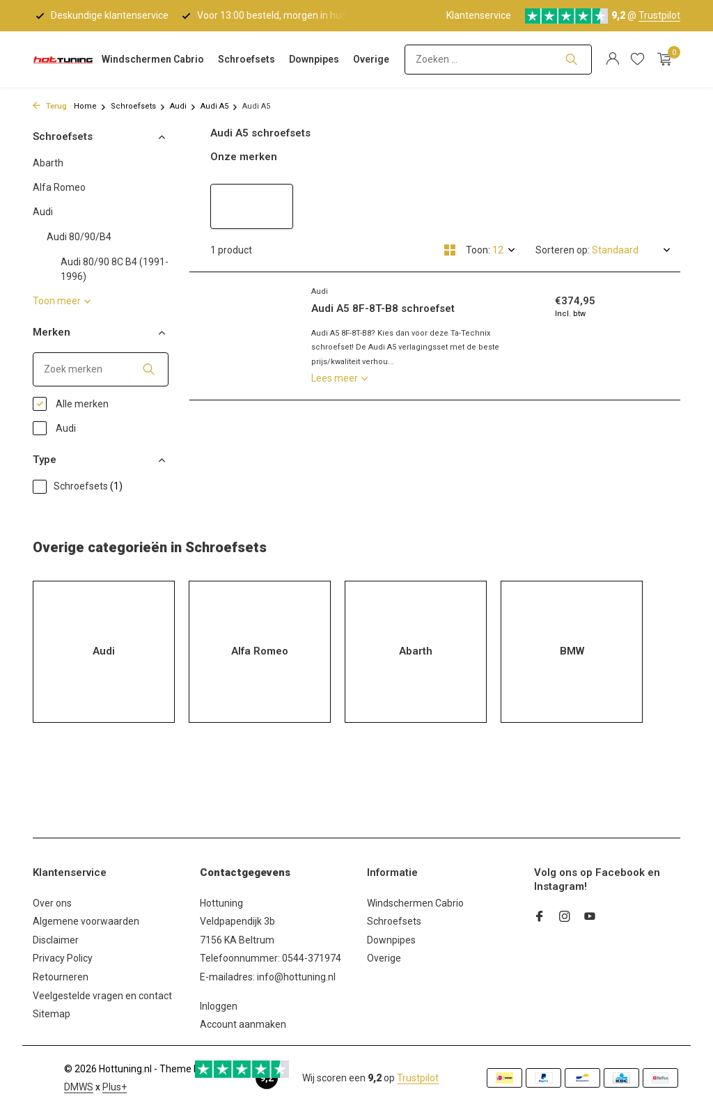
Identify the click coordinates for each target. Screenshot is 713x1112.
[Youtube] (589, 917)
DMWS (78, 1087)
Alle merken (71, 404)
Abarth (48, 163)
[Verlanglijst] (637, 59)
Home (90, 106)
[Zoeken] (498, 60)
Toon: (478, 250)
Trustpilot (659, 15)
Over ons (52, 903)
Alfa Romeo (59, 187)
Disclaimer (56, 940)
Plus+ (114, 1087)
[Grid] (449, 250)
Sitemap (51, 1013)
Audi (183, 106)
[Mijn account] (612, 59)
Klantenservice (478, 15)
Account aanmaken (243, 1024)
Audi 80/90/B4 (79, 236)
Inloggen (218, 1006)
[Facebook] (539, 917)
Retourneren (60, 976)
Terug (50, 106)
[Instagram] (564, 917)
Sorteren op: (562, 250)
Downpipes (314, 59)
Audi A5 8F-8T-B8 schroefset (383, 308)
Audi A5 (219, 106)
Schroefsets (246, 59)
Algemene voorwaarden (86, 921)
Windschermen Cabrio (153, 59)
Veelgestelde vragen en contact (102, 995)
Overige (371, 59)
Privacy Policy (63, 958)
